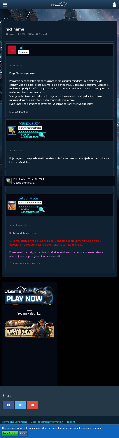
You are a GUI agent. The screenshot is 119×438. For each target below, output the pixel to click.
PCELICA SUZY (21, 178)
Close (23, 433)
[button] (5, 5)
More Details (9, 433)
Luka (11, 34)
